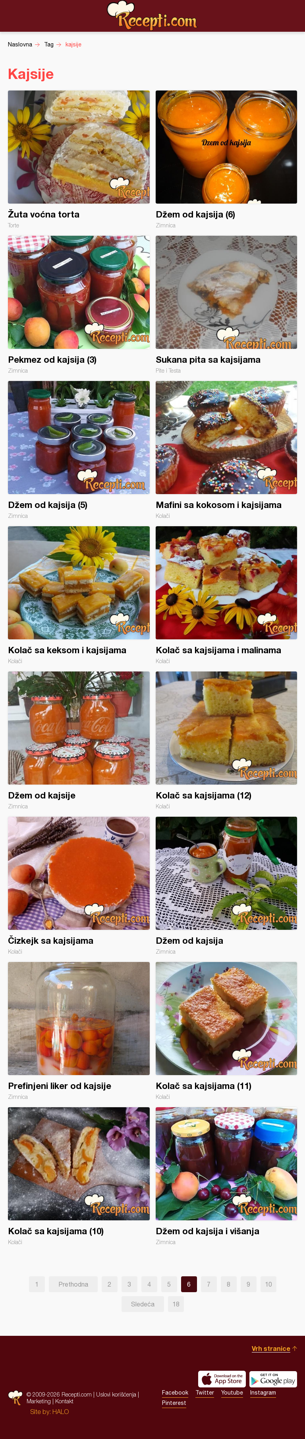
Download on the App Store (222, 1379)
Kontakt (64, 1401)
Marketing (39, 1401)
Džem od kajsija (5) (79, 450)
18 (176, 1304)
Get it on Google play (273, 1379)
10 (268, 1284)
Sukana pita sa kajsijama (226, 305)
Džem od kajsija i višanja (226, 1176)
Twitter (204, 1392)
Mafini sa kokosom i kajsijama (226, 450)
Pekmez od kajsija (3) (79, 305)
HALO (60, 1411)
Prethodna (73, 1284)
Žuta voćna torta (79, 159)
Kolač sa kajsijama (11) (226, 1031)
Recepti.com (152, 15)
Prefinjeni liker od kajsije (79, 1031)
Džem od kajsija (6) (226, 159)
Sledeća (142, 1304)
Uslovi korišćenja (116, 1394)
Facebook (175, 1392)
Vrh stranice (271, 1348)
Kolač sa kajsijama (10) (79, 1176)
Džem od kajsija (226, 886)
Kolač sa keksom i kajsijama (79, 595)
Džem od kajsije (79, 740)
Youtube (232, 1392)
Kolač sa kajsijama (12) (226, 740)
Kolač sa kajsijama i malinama (226, 595)
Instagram (263, 1392)
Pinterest (174, 1403)
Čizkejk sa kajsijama (79, 886)
